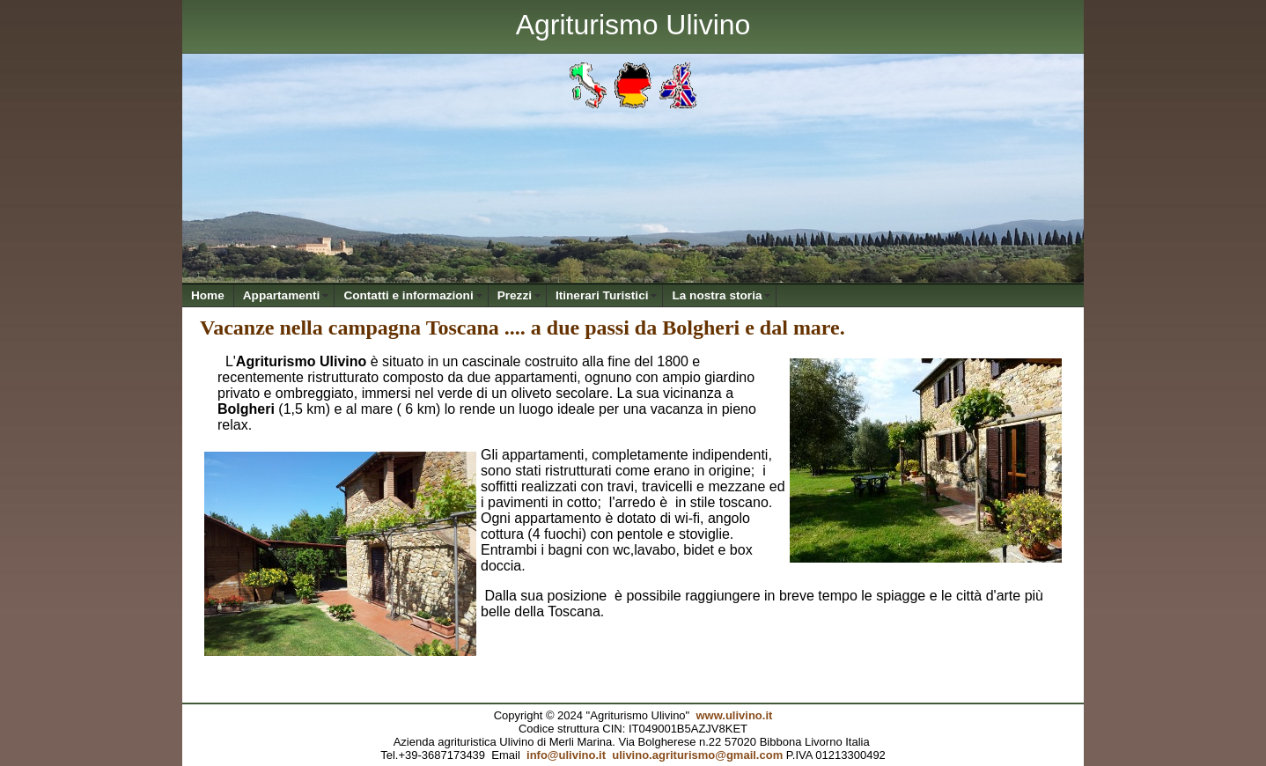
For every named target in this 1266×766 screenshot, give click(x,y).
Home (207, 295)
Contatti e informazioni (408, 295)
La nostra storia (717, 295)
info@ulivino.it (566, 755)
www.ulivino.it (734, 715)
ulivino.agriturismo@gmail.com (697, 755)
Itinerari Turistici (602, 295)
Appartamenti (281, 295)
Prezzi (514, 295)
